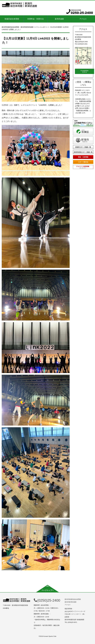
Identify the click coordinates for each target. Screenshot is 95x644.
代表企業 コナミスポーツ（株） (75, 614)
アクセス (83, 19)
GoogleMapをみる (84, 71)
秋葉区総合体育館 (12, 19)
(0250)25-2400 (47, 600)
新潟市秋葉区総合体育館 (73, 599)
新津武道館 (59, 19)
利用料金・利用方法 (35, 19)
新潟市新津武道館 (70, 602)
